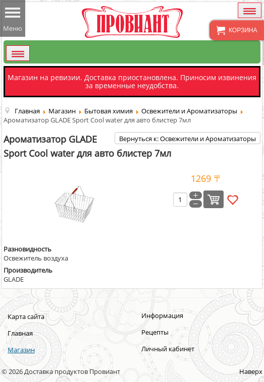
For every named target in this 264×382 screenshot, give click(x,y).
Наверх (250, 371)
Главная (20, 333)
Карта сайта (26, 316)
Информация (162, 315)
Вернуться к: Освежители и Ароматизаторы (187, 138)
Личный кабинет (167, 348)
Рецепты (155, 332)
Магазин (21, 349)
